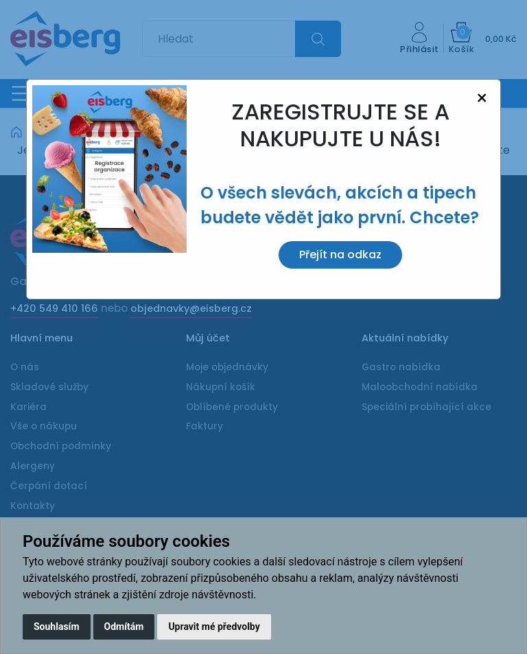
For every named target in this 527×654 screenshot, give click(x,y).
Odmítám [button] (124, 626)
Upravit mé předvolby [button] (213, 626)
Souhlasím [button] (57, 626)
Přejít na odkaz (340, 254)
